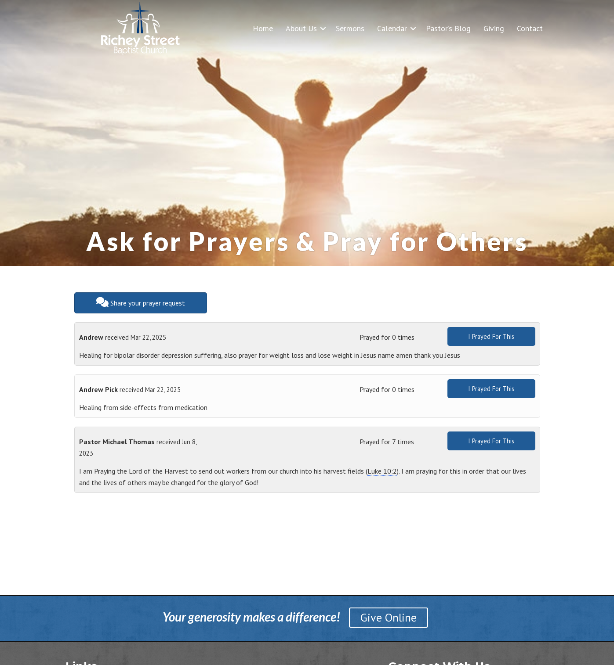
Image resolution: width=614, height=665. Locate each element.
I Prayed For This (491, 336)
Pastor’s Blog (448, 28)
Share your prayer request (140, 302)
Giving (493, 28)
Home (263, 28)
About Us (301, 28)
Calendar (392, 28)
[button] (323, 28)
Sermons (350, 28)
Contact (530, 28)
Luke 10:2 (382, 471)
